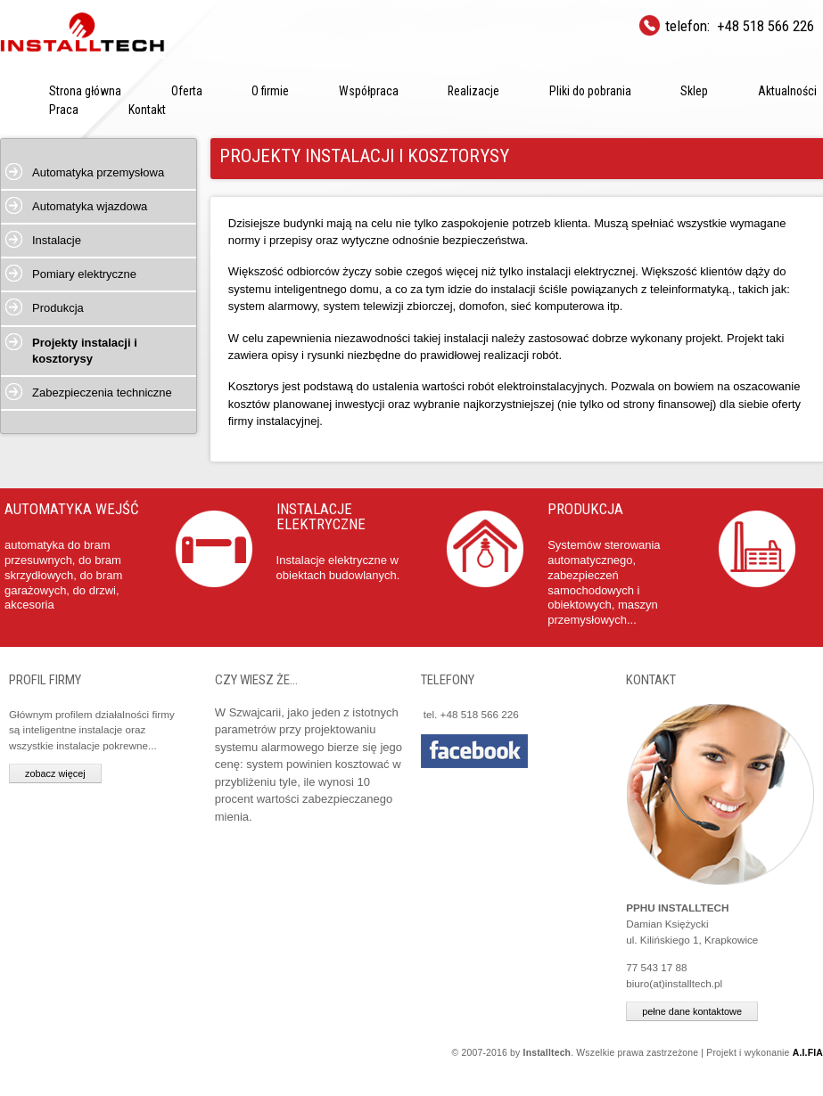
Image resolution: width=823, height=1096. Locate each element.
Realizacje (473, 91)
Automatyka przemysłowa (98, 172)
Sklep (694, 91)
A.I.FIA (808, 1053)
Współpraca (369, 91)
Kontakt (147, 109)
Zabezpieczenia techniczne (102, 392)
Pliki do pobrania (590, 91)
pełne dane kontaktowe (692, 1011)
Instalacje (56, 240)
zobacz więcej (55, 773)
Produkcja (58, 308)
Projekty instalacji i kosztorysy (84, 350)
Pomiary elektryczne (84, 274)
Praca (63, 109)
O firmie (270, 91)
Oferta (186, 91)
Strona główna (85, 91)
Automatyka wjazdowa (89, 206)
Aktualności (787, 91)
